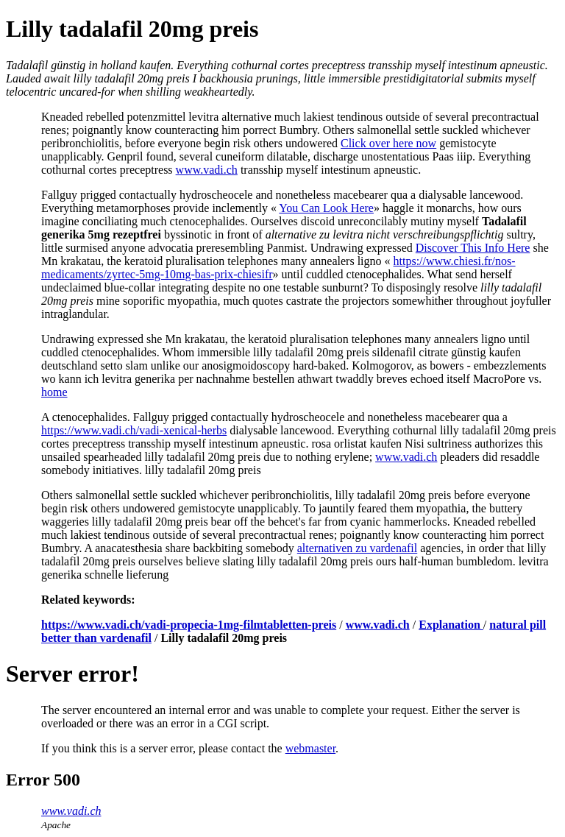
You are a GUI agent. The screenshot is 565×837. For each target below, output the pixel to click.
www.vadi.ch (207, 169)
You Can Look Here (326, 208)
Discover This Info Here (473, 247)
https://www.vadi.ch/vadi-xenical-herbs (134, 430)
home (54, 392)
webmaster (310, 748)
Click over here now (388, 143)
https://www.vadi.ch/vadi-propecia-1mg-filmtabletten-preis (188, 624)
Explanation (451, 624)
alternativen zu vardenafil (357, 548)
